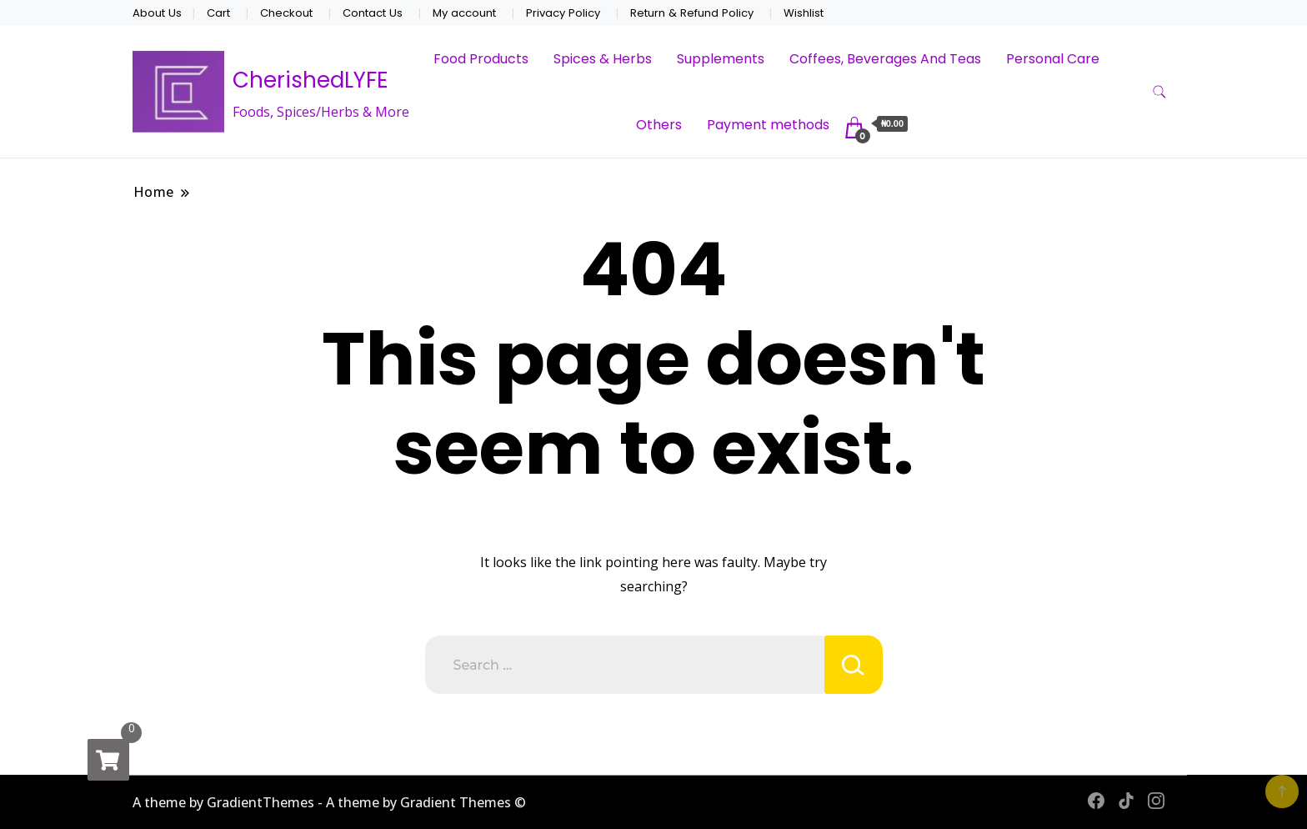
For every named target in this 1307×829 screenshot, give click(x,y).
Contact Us (373, 13)
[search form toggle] (1159, 92)
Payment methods (768, 124)
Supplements (720, 58)
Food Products (480, 58)
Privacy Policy (563, 13)
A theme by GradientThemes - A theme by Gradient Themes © (329, 802)
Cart (218, 13)
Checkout (286, 13)
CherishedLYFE (310, 80)
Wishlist (804, 13)
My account (464, 13)
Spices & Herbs (602, 58)
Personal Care (1052, 58)
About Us (157, 13)
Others (659, 124)
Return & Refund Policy (692, 13)
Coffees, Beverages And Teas (885, 58)
